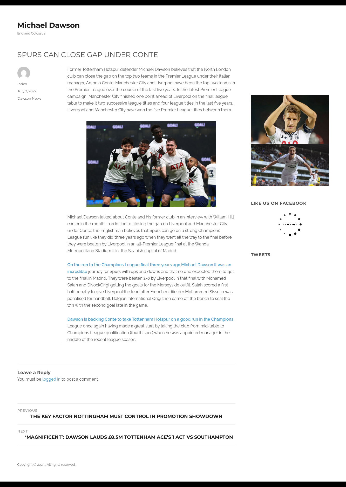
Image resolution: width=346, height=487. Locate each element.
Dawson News (29, 98)
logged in (51, 379)
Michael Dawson (48, 25)
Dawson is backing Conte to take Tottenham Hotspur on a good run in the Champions (150, 319)
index (22, 84)
